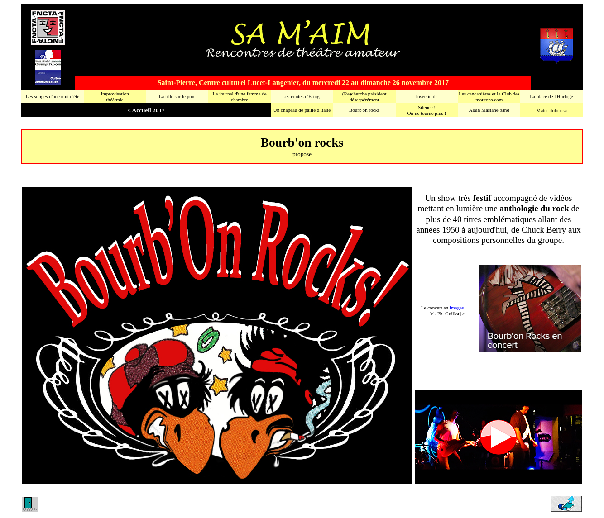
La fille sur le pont (177, 96)
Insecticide (426, 96)
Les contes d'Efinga (301, 96)
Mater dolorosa (551, 110)
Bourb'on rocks (364, 110)
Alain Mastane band (489, 110)
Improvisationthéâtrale (115, 96)
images (457, 307)
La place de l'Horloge (551, 96)
